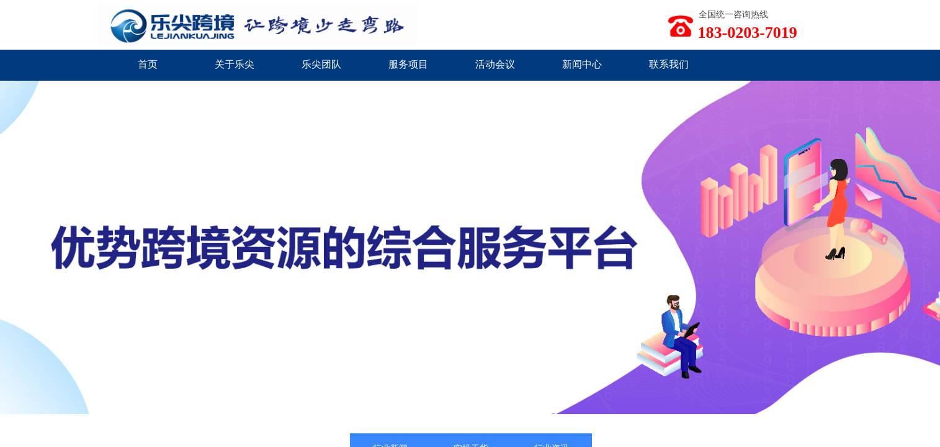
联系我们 (669, 64)
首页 (148, 64)
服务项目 (408, 64)
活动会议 (495, 64)
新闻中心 (582, 64)
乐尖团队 (321, 64)
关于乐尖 (234, 64)
